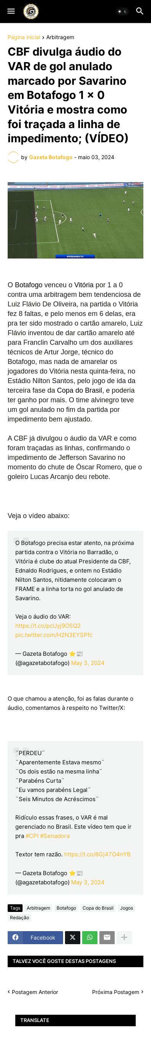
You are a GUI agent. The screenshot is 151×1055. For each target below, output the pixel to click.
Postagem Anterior (35, 992)
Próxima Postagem (115, 992)
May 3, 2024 (88, 663)
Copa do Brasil (98, 908)
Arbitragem (60, 37)
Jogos (126, 908)
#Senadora (55, 835)
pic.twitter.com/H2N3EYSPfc (54, 635)
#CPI (32, 835)
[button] (10, 11)
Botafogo (66, 908)
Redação (19, 917)
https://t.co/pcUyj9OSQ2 (48, 625)
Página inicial (24, 37)
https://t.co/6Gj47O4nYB (97, 854)
